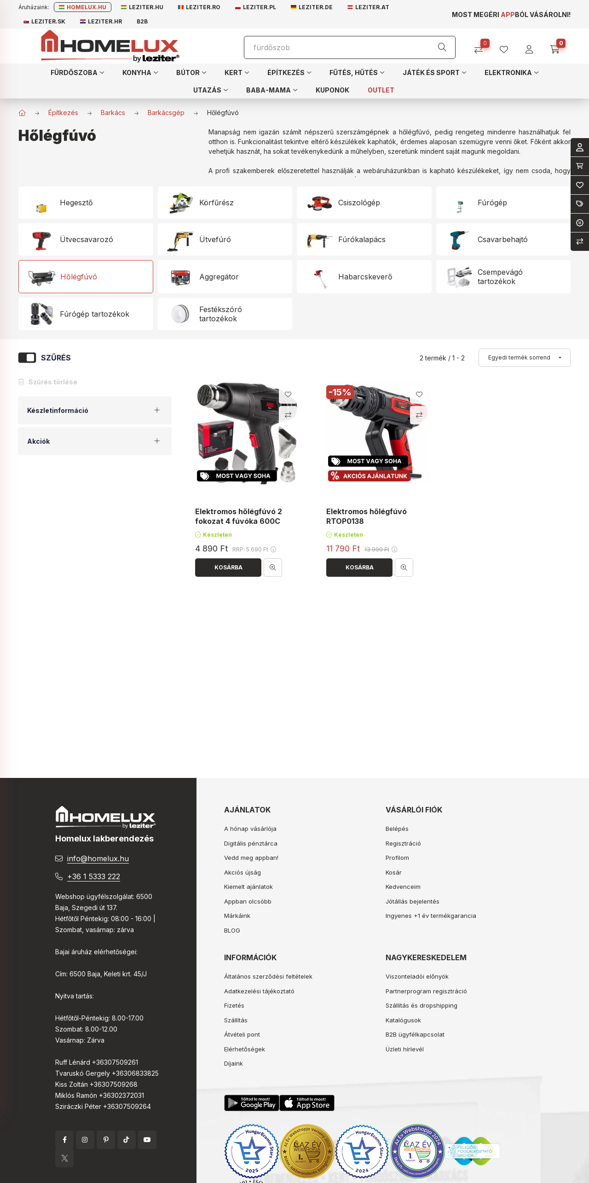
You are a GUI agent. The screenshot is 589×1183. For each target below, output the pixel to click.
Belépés (397, 828)
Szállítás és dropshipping (421, 1005)
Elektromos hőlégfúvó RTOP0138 (366, 516)
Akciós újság (242, 872)
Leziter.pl (255, 7)
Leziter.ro (199, 7)
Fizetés (234, 1005)
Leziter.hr (101, 21)
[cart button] (558, 46)
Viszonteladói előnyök (417, 976)
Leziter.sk (44, 21)
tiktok (126, 1140)
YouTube (147, 1140)
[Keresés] (442, 47)
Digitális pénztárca (250, 843)
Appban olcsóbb (247, 901)
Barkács (113, 112)
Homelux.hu (82, 7)
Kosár (394, 872)
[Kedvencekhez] (288, 394)
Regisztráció (403, 843)
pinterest (106, 1140)
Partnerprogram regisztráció (426, 991)
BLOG (232, 930)
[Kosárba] (228, 567)
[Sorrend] (525, 357)
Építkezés (63, 112)
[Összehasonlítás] (482, 46)
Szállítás (236, 1020)
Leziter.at (368, 7)
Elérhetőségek (244, 1049)
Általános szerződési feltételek (268, 976)
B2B (142, 21)
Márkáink (237, 915)
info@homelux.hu (98, 858)
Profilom (397, 857)
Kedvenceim (403, 886)
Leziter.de (312, 7)
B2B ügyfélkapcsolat (415, 1034)
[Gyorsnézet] (273, 567)
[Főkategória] (22, 113)
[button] (77, 72)
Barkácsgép (166, 112)
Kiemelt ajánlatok (248, 886)
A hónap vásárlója (250, 828)
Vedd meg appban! (251, 857)
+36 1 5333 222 (93, 876)
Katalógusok (403, 1020)
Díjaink (233, 1063)
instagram (85, 1140)
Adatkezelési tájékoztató (259, 991)
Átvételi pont (242, 1034)
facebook (64, 1140)
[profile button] (507, 46)
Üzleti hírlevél (405, 1049)
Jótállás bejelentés (412, 901)
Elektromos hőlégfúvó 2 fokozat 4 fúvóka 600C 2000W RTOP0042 (238, 521)
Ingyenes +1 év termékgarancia (431, 915)
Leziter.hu (142, 7)
